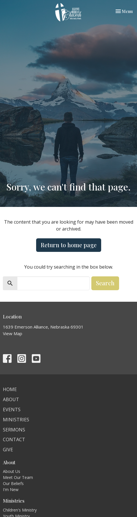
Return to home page (69, 245)
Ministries (16, 419)
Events (12, 409)
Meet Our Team (18, 477)
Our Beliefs (13, 483)
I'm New (10, 489)
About (11, 399)
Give (8, 449)
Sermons (14, 430)
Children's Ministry (20, 510)
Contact (14, 439)
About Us (11, 471)
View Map (12, 333)
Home (10, 389)
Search (105, 283)
